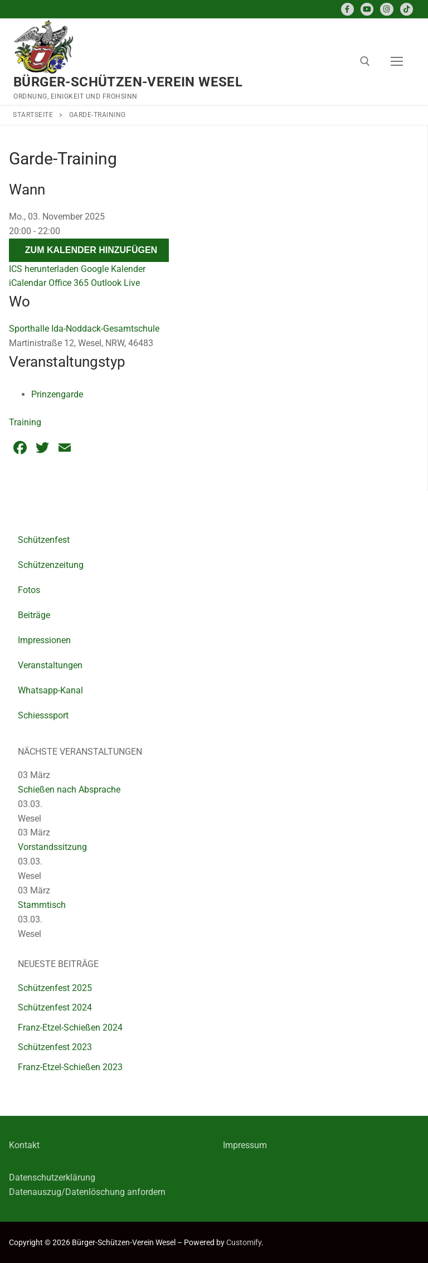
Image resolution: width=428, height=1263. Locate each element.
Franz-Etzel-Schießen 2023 (70, 1067)
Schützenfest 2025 (55, 988)
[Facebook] (347, 9)
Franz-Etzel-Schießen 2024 (70, 1027)
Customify (243, 1242)
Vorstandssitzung (52, 847)
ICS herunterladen (44, 269)
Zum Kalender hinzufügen (91, 250)
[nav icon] (397, 62)
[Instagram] (386, 9)
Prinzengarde (57, 394)
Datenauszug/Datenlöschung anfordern (87, 1192)
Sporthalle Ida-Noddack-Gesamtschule (84, 328)
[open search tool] (365, 61)
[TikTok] (406, 9)
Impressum (245, 1145)
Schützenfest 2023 (55, 1047)
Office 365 (68, 283)
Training (25, 422)
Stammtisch (42, 905)
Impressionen (44, 640)
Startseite (33, 115)
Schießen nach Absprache (69, 789)
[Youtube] (367, 9)
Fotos (29, 590)
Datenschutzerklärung (52, 1177)
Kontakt (24, 1145)
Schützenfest (44, 540)
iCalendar (27, 283)
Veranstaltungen (50, 665)
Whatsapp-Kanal (50, 690)
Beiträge (34, 615)
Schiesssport (43, 715)
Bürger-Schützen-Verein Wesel (127, 82)
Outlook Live (115, 283)
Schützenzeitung (51, 565)
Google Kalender (113, 269)
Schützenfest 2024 (55, 1007)
